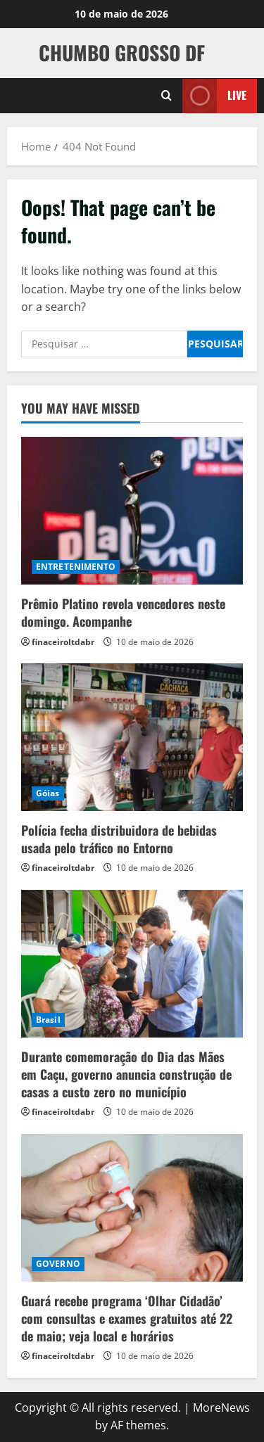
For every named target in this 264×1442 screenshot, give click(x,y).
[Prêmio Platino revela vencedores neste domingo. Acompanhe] (132, 511)
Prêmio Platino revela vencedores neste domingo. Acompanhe (123, 612)
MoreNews (221, 1407)
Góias (48, 793)
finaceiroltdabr (63, 642)
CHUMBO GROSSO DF (122, 52)
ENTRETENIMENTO (75, 567)
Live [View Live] (214, 95)
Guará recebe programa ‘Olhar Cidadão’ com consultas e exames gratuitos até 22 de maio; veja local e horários (126, 1318)
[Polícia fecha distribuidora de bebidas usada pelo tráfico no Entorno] (132, 737)
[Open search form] (166, 95)
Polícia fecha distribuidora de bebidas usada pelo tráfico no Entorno (119, 839)
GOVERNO (58, 1264)
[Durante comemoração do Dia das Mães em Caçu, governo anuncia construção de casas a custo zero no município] (132, 964)
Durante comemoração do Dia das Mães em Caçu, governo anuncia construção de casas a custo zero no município (126, 1074)
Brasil (48, 1020)
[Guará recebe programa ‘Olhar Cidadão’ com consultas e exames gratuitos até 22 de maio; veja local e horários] (132, 1208)
